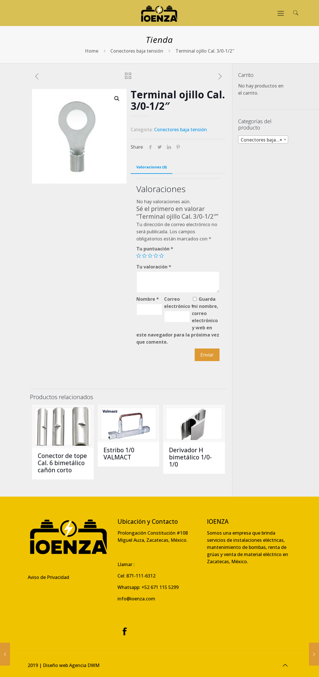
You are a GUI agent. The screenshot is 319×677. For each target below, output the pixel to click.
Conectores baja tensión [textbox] (264, 140)
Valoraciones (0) (151, 167)
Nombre (147, 299)
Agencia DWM (84, 665)
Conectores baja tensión (136, 51)
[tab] (151, 167)
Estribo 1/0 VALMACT (118, 453)
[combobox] (263, 140)
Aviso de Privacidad (48, 577)
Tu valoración (153, 267)
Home (91, 51)
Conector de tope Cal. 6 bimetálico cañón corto (62, 463)
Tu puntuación (154, 249)
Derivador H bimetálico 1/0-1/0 (190, 457)
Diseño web (55, 665)
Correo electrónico (177, 302)
